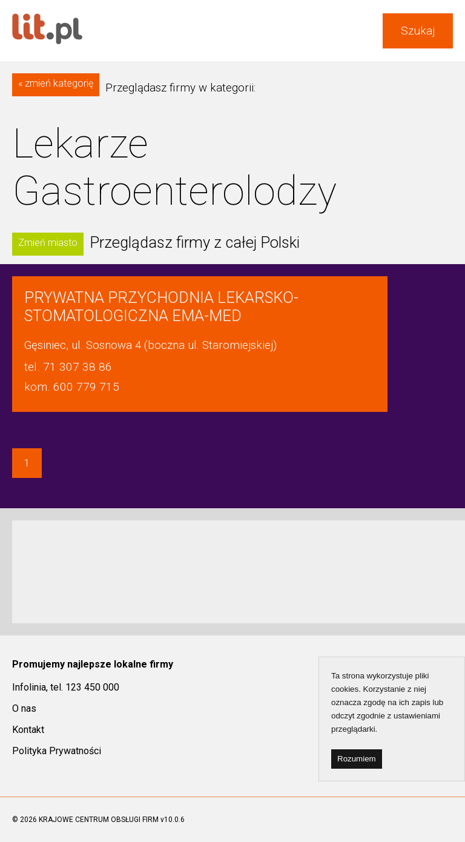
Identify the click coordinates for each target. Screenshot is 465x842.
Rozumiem (356, 758)
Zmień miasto (48, 242)
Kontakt (28, 729)
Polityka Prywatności (56, 751)
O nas (24, 708)
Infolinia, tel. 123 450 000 (65, 687)
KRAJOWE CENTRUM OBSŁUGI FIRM (99, 819)
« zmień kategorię (55, 83)
